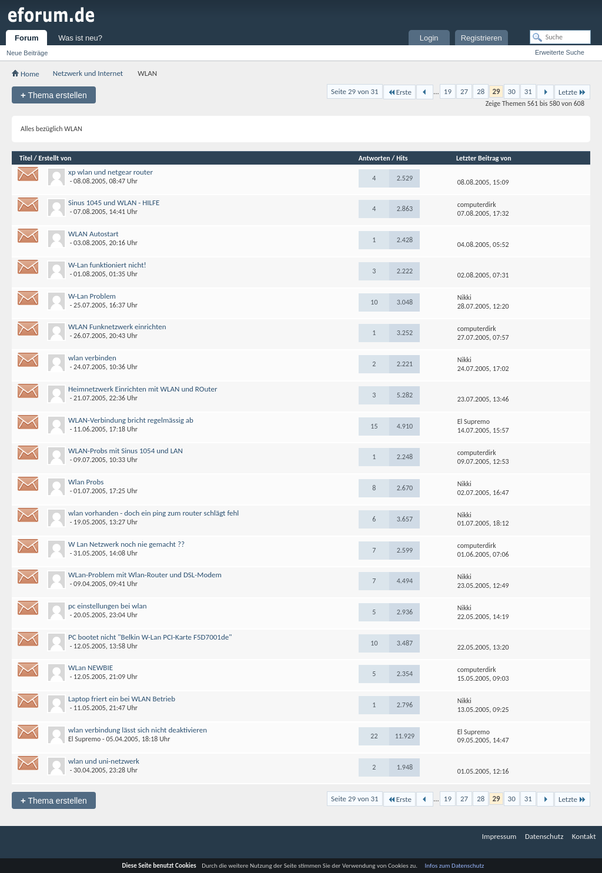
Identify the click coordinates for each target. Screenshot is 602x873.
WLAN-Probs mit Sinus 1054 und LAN (125, 450)
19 (448, 91)
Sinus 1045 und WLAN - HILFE (113, 202)
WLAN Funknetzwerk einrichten (117, 326)
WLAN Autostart (93, 233)
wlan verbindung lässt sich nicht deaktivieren (137, 729)
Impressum (499, 836)
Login (429, 38)
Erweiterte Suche (559, 52)
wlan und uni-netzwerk (103, 761)
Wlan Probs (85, 481)
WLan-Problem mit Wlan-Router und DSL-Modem (145, 574)
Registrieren (481, 38)
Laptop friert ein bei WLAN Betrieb (121, 698)
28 (480, 91)
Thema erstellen (54, 95)
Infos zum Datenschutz (454, 865)
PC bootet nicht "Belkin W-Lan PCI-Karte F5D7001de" (150, 637)
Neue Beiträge (27, 52)
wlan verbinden (92, 357)
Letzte (572, 92)
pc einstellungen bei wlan (107, 605)
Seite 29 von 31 (355, 91)
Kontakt (584, 836)
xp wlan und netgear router (110, 172)
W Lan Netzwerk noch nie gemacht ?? (126, 544)
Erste (399, 92)
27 (464, 91)
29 (496, 91)
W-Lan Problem (92, 296)
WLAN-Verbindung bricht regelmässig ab (130, 420)
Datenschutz (544, 836)
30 (512, 91)
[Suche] (560, 37)
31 (528, 91)
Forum (26, 38)
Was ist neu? (80, 38)
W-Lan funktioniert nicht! (107, 264)
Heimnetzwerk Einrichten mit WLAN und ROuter (142, 388)
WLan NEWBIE (90, 667)
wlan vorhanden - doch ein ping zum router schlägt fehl (153, 513)
